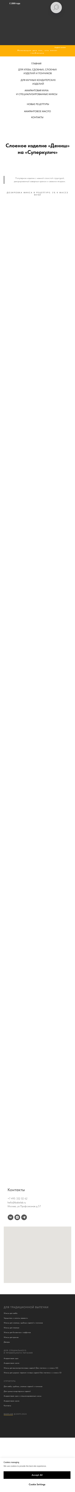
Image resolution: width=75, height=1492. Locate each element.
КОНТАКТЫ (37, 117)
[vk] (10, 1217)
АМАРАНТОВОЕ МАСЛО (37, 111)
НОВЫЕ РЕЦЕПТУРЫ (38, 104)
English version (60, 47)
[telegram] (24, 1217)
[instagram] (17, 1217)
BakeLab (8, 1414)
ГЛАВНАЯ (36, 63)
